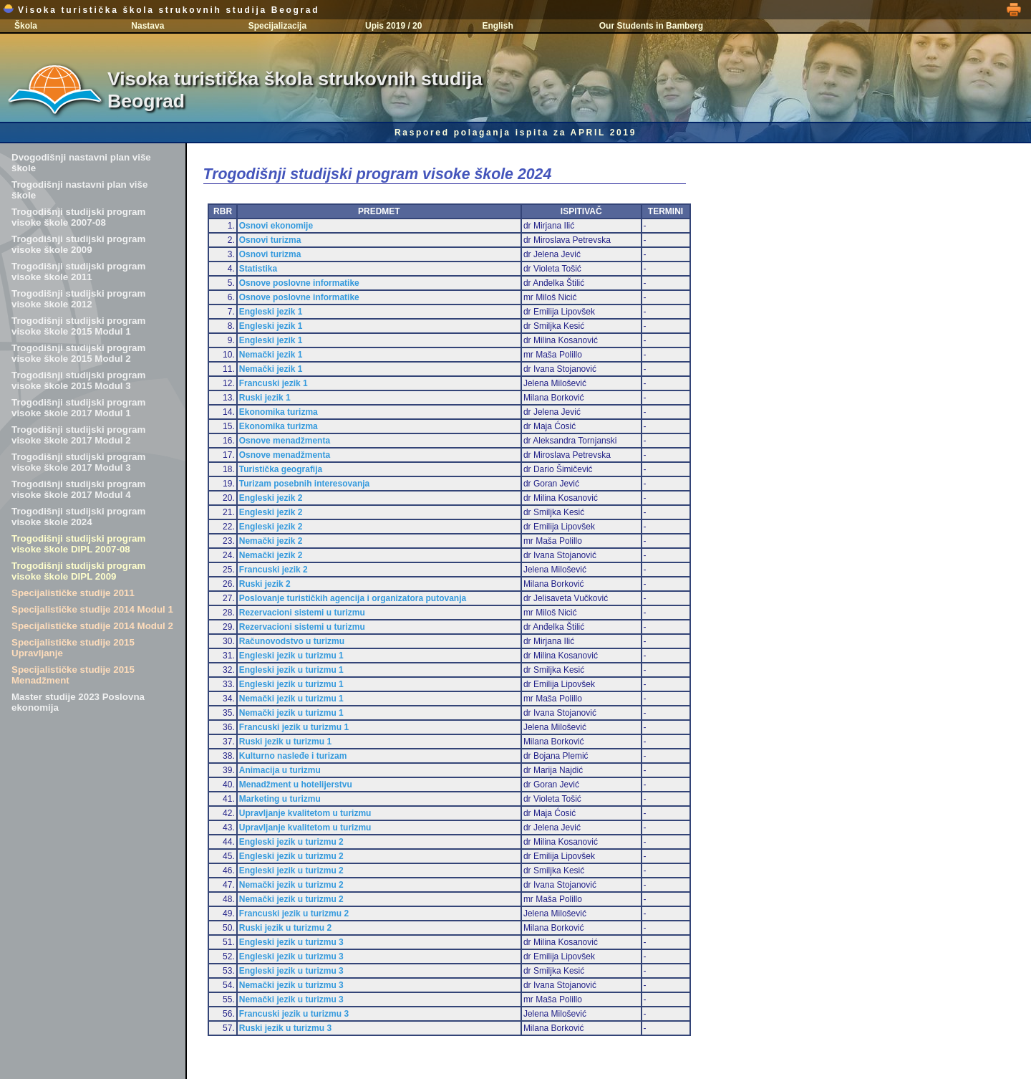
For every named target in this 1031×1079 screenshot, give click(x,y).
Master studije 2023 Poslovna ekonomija (78, 702)
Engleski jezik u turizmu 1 (291, 656)
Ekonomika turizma (278, 412)
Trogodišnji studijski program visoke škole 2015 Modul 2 (78, 353)
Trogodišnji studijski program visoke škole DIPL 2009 (78, 571)
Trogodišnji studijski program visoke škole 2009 (78, 244)
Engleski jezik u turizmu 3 (291, 942)
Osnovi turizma (270, 240)
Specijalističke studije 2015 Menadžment (73, 675)
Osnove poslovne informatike (299, 283)
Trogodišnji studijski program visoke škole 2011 (78, 271)
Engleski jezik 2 (271, 498)
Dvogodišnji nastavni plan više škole (81, 162)
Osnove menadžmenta (284, 441)
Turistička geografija (280, 469)
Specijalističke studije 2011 (73, 593)
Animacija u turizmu (280, 770)
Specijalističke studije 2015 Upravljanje (73, 647)
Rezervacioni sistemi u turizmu (302, 613)
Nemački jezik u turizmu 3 (291, 985)
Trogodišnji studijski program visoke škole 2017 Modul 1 (78, 407)
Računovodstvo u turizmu (291, 641)
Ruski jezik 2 (265, 584)
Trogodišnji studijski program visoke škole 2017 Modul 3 (78, 462)
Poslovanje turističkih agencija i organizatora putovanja (352, 598)
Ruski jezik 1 (265, 398)
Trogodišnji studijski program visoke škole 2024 (78, 516)
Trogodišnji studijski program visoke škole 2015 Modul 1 (78, 326)
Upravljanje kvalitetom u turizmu (305, 813)
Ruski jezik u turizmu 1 (285, 742)
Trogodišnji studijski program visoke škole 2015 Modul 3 (78, 380)
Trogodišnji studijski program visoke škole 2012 (78, 299)
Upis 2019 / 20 (393, 26)
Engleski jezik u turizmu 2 (291, 842)
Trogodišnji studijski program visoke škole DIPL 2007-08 (78, 544)
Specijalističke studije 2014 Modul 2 (92, 625)
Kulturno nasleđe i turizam (293, 756)
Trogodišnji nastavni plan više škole (79, 190)
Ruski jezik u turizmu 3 (285, 1028)
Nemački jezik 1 (271, 355)
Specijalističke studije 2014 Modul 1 (92, 609)
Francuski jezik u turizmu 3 (294, 1014)
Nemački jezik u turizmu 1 (291, 699)
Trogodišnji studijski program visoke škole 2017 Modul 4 (78, 489)
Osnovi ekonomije (276, 226)
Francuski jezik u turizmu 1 (294, 727)
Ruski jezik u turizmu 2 (285, 928)
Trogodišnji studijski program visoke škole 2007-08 (78, 217)
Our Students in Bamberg (651, 26)
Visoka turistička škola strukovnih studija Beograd (161, 10)
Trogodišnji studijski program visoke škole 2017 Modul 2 (78, 435)
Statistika (258, 269)
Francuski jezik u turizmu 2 (294, 913)
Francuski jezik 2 (273, 570)
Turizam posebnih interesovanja (304, 484)
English (497, 26)
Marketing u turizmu (280, 799)
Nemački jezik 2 (271, 541)
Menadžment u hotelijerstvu (295, 785)
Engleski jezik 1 (271, 312)
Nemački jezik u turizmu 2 (291, 885)
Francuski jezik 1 (273, 383)
